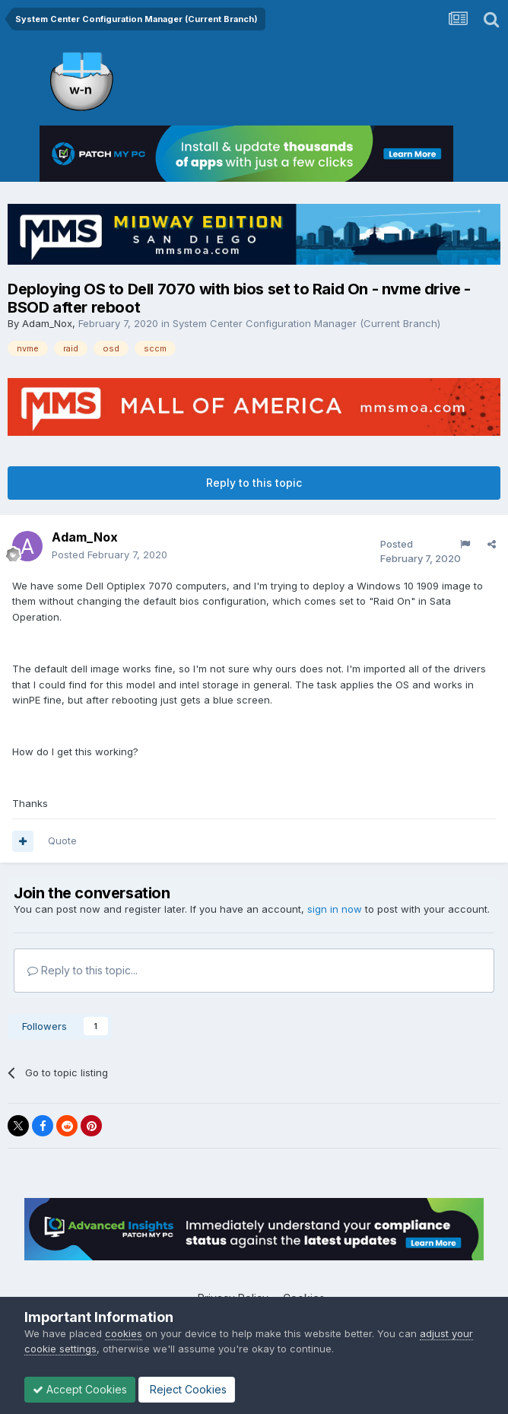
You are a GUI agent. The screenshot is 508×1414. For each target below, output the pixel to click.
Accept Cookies (80, 1389)
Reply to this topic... (82, 970)
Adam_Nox (47, 323)
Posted (109, 554)
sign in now (334, 909)
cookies (123, 1333)
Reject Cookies (187, 1389)
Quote (62, 840)
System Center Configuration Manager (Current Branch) (306, 323)
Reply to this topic (254, 482)
